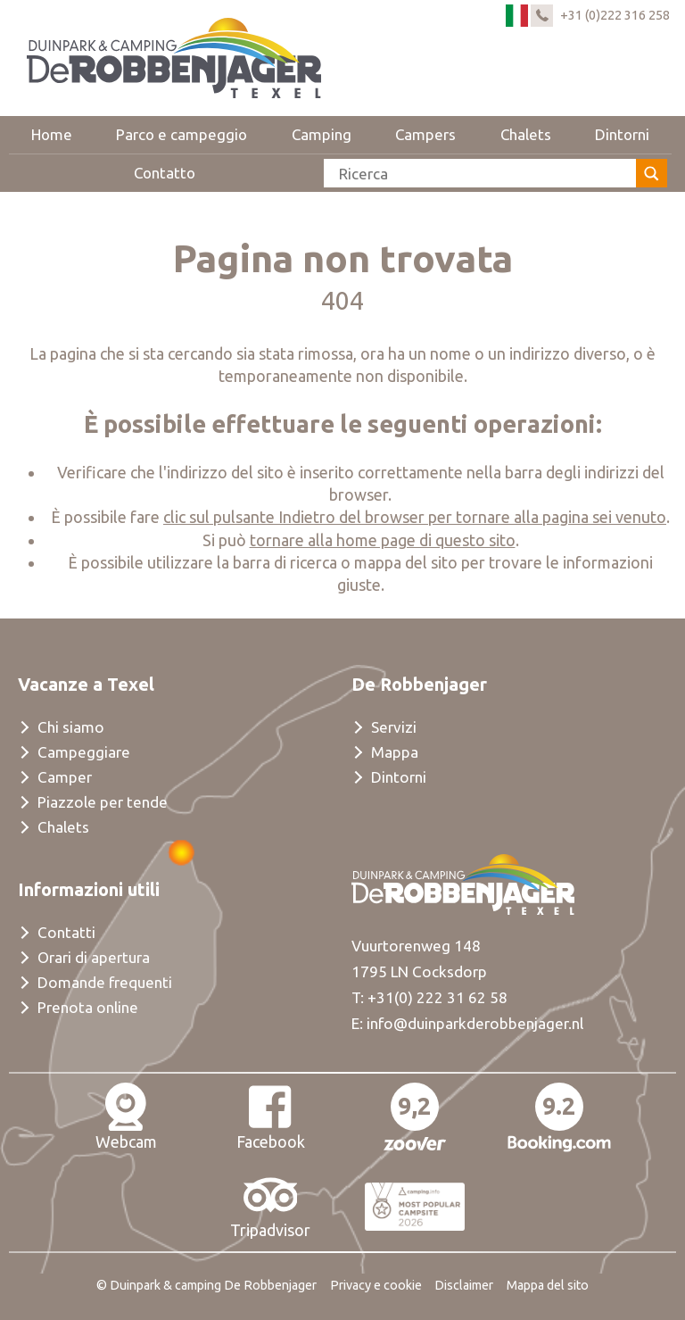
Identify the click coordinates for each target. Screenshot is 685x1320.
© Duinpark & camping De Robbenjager (206, 1285)
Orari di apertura (93, 957)
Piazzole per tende (102, 801)
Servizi (394, 726)
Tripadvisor (270, 1205)
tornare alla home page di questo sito (383, 540)
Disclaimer (463, 1285)
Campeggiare (83, 751)
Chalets (525, 134)
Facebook (270, 1116)
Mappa (394, 751)
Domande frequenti (104, 982)
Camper (64, 776)
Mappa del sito (548, 1285)
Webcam (126, 1116)
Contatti (66, 932)
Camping (321, 134)
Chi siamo (70, 726)
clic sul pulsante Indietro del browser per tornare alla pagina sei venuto (414, 517)
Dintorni (622, 134)
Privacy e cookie (376, 1285)
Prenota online (87, 1007)
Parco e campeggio (181, 134)
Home (51, 134)
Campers (425, 134)
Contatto (164, 172)
